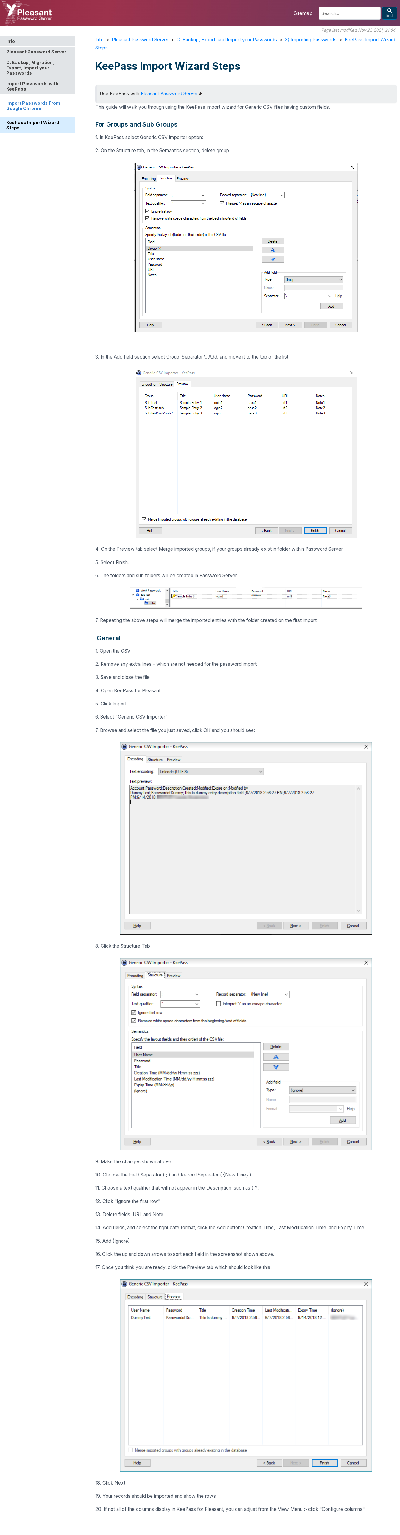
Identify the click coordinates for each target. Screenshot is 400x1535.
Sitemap (302, 13)
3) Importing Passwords (311, 40)
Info (99, 40)
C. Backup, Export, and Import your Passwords (227, 40)
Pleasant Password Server (140, 40)
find (389, 13)
